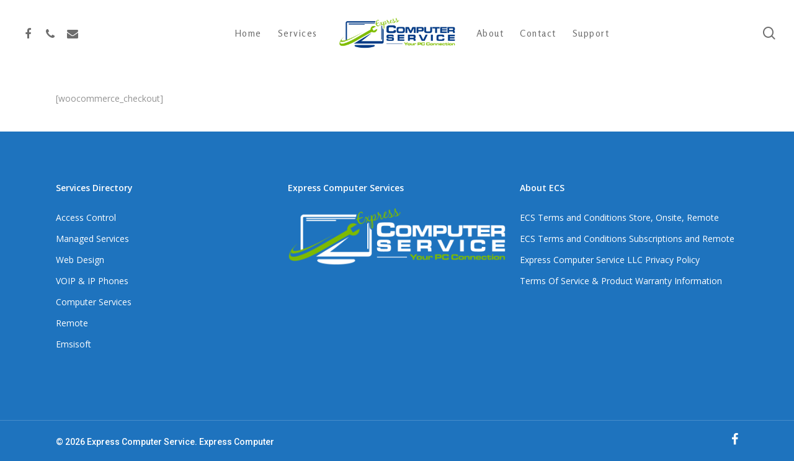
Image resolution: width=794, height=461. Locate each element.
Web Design (80, 260)
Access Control (86, 217)
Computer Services (94, 302)
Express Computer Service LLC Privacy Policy (610, 260)
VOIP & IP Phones (92, 281)
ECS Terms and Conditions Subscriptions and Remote (627, 238)
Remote (72, 323)
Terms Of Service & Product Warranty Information (621, 281)
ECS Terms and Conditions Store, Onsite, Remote (619, 217)
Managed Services (92, 238)
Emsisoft (73, 344)
